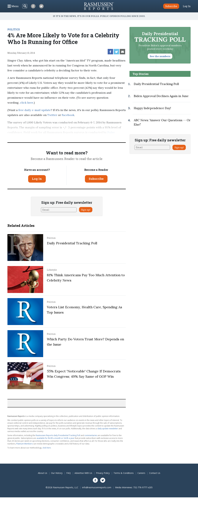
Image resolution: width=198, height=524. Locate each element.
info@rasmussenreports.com (96, 487)
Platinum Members (24, 443)
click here (26, 102)
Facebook (68, 115)
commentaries (90, 435)
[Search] (24, 6)
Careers (141, 473)
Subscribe (96, 179)
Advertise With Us (83, 473)
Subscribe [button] (171, 6)
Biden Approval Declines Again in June (161, 96)
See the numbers (160, 56)
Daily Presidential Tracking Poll (72, 243)
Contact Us (154, 473)
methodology (54, 137)
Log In (187, 6)
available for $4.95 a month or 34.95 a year (55, 438)
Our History (56, 473)
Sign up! (85, 209)
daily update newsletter (107, 428)
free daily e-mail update (34, 110)
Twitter (52, 115)
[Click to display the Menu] (13, 6)
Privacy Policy (103, 473)
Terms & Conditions (124, 473)
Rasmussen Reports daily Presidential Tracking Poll (58, 435)
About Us (42, 473)
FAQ (68, 473)
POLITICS (13, 29)
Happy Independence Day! (152, 108)
